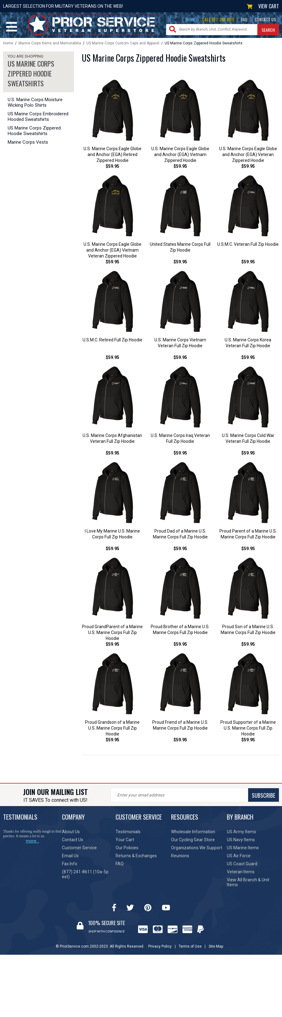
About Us (71, 833)
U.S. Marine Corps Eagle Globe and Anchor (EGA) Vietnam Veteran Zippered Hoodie (112, 250)
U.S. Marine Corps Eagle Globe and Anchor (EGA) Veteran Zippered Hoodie (248, 154)
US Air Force (239, 857)
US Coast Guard (242, 865)
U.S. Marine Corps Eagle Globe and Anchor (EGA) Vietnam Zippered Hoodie (180, 154)
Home (8, 43)
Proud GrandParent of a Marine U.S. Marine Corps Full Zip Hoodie (112, 634)
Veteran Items (241, 873)
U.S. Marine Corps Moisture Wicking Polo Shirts (35, 102)
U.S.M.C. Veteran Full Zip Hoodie (248, 244)
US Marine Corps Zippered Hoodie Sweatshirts (34, 130)
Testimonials (128, 833)
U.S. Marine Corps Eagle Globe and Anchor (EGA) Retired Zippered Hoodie (112, 154)
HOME (190, 19)
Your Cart (125, 841)
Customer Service (79, 849)
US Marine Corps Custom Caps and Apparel (122, 43)
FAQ (244, 19)
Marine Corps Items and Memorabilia (49, 43)
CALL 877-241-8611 (218, 19)
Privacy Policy (160, 948)
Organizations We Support (196, 849)
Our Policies (127, 849)
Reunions (180, 857)
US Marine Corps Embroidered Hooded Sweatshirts (38, 116)
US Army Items (241, 833)
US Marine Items (243, 849)
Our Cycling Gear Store (193, 841)
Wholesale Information (193, 833)
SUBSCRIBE (263, 797)
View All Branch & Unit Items (248, 884)
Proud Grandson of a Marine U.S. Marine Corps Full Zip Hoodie (112, 730)
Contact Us (72, 841)
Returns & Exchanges (136, 857)
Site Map (216, 948)
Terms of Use (190, 948)
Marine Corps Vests (28, 142)
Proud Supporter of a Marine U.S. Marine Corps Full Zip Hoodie (248, 730)
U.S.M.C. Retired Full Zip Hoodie (112, 340)
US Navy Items (241, 841)
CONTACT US (265, 19)
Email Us (70, 857)
